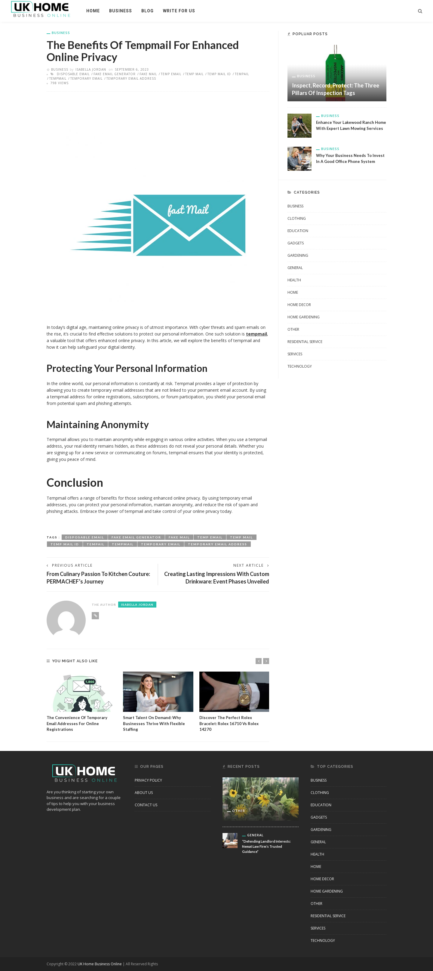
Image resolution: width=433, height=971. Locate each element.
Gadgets (295, 243)
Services (294, 354)
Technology (299, 366)
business (120, 10)
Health (294, 280)
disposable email (73, 74)
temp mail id (219, 74)
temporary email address (131, 78)
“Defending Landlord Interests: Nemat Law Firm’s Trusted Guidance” (266, 846)
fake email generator (115, 74)
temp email (171, 74)
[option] (82, 702)
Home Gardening (303, 317)
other (293, 329)
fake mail (148, 74)
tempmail (57, 78)
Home (93, 10)
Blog (147, 10)
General (295, 267)
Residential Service (304, 341)
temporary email (86, 78)
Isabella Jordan (90, 69)
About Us (144, 792)
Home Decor (299, 304)
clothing (296, 218)
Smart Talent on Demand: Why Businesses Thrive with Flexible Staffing (154, 723)
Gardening (297, 255)
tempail (242, 74)
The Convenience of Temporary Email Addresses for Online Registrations (77, 723)
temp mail (194, 74)
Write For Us (179, 10)
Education (297, 230)
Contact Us (146, 804)
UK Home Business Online (100, 963)
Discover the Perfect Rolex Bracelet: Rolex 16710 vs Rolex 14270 (229, 723)
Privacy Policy (148, 780)
